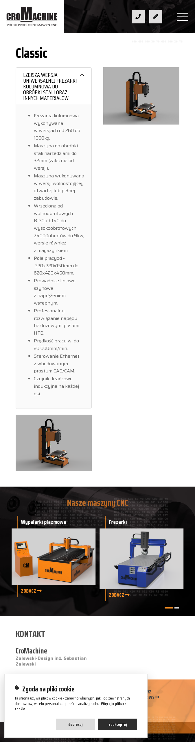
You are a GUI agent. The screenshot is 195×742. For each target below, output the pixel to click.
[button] (169, 607)
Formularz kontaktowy (142, 696)
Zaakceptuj (117, 724)
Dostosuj (75, 724)
